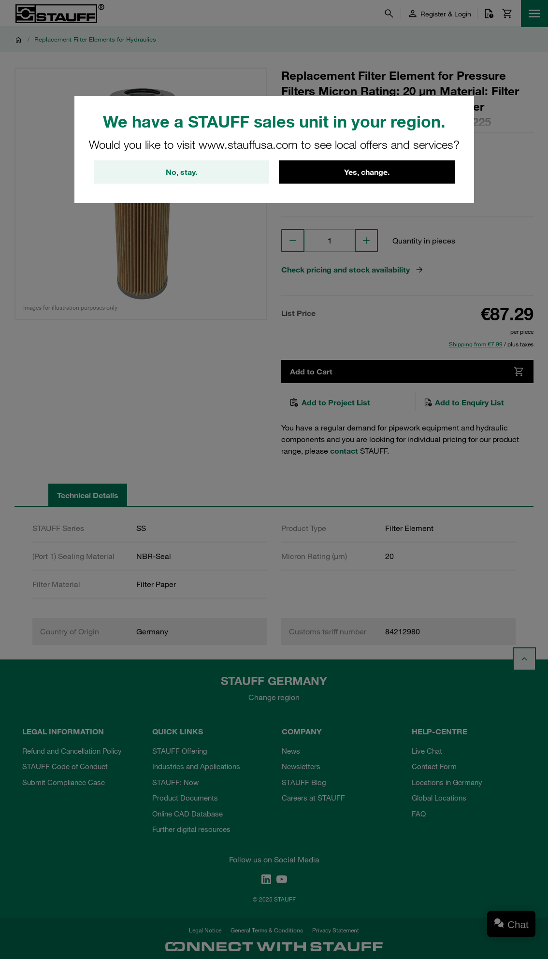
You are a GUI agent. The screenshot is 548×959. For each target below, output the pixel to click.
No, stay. (181, 172)
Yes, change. (366, 172)
